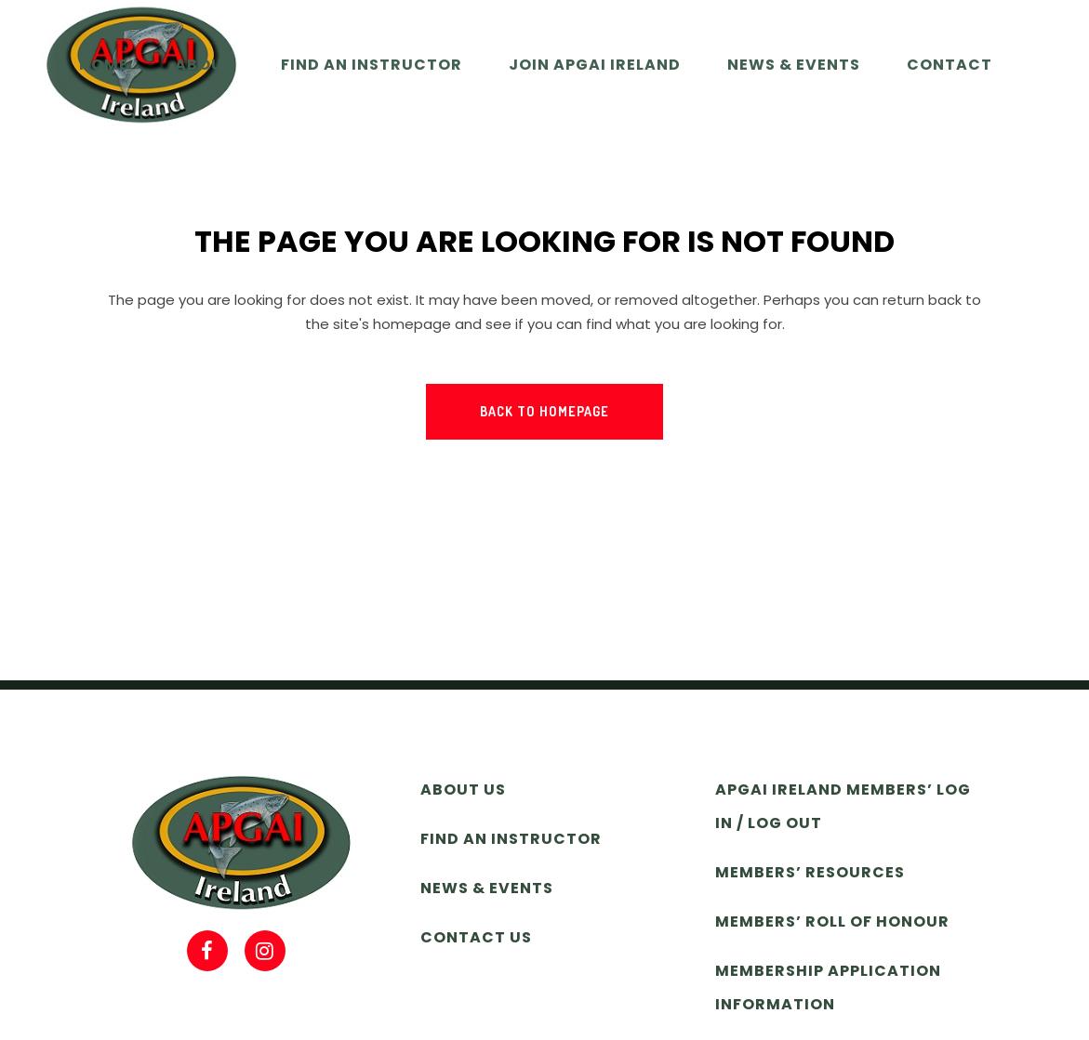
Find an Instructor (511, 838)
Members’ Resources (810, 872)
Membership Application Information (828, 987)
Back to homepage (544, 411)
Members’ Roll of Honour (832, 921)
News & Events (486, 888)
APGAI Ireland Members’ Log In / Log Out (843, 806)
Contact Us (476, 937)
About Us (463, 789)
